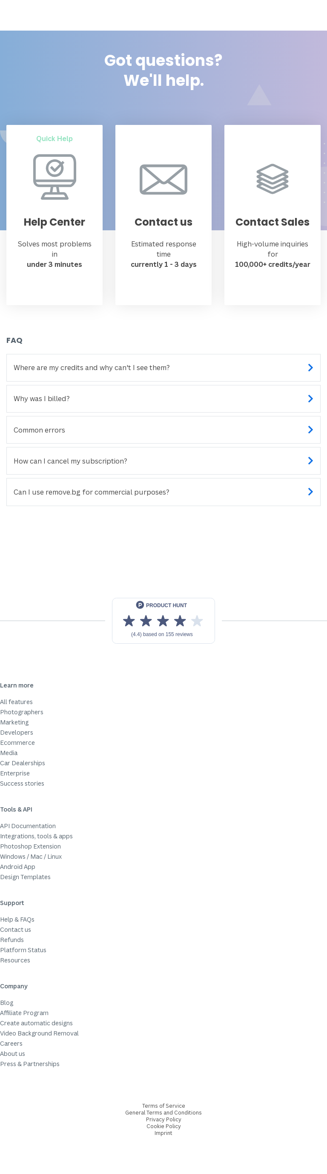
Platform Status (23, 950)
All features (16, 702)
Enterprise (15, 773)
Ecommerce (17, 742)
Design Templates (25, 877)
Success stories (22, 783)
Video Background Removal (39, 1033)
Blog (6, 1003)
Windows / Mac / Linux (31, 856)
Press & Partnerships (30, 1064)
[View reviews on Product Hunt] (163, 621)
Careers (11, 1043)
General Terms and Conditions (163, 1112)
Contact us (15, 929)
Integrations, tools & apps (36, 836)
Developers (16, 732)
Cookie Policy (163, 1126)
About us (12, 1054)
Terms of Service (163, 1105)
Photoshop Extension (30, 846)
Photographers (21, 712)
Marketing (14, 722)
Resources (15, 960)
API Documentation (28, 826)
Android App (17, 867)
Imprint (163, 1133)
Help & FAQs (17, 919)
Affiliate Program (24, 1013)
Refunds (12, 940)
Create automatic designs (36, 1023)
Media (8, 753)
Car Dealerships (22, 763)
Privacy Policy (163, 1119)
